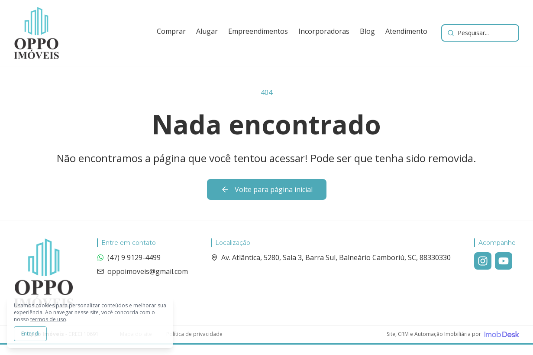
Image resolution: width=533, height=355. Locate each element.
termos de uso (48, 319)
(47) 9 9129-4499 (129, 257)
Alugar (207, 31)
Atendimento (406, 31)
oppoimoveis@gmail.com (142, 271)
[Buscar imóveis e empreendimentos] (480, 33)
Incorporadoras (323, 31)
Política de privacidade (194, 334)
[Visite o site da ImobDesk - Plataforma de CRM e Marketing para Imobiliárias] (453, 334)
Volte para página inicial (267, 189)
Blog (367, 31)
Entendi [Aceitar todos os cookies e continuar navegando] (30, 333)
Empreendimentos (258, 31)
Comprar (171, 31)
